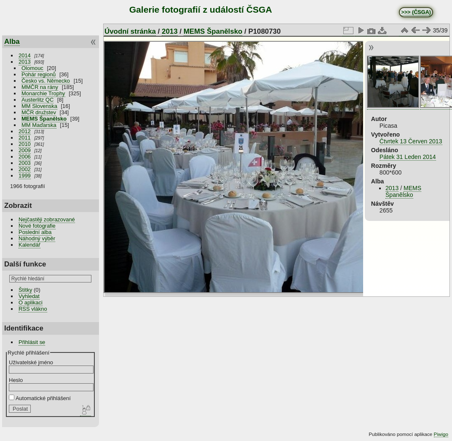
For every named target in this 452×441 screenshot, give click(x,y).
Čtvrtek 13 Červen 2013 (411, 141)
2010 (25, 144)
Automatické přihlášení (40, 398)
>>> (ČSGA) (416, 12)
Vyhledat (29, 296)
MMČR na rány (39, 87)
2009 (25, 150)
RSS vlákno (33, 309)
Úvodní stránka (130, 31)
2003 (25, 163)
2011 (25, 137)
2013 (25, 62)
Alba (12, 42)
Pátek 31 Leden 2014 (408, 156)
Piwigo (441, 434)
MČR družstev (38, 112)
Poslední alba (35, 232)
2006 (25, 156)
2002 (25, 169)
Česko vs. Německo (45, 81)
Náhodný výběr (37, 238)
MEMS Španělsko (44, 119)
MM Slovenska (39, 106)
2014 (25, 55)
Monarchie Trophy (43, 93)
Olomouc (32, 68)
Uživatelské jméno (31, 362)
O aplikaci (31, 302)
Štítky (25, 290)
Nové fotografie (37, 226)
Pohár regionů (38, 74)
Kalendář (29, 245)
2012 (25, 131)
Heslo (16, 380)
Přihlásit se (32, 342)
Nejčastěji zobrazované (47, 219)
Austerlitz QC (37, 100)
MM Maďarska (38, 125)
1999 (25, 175)
